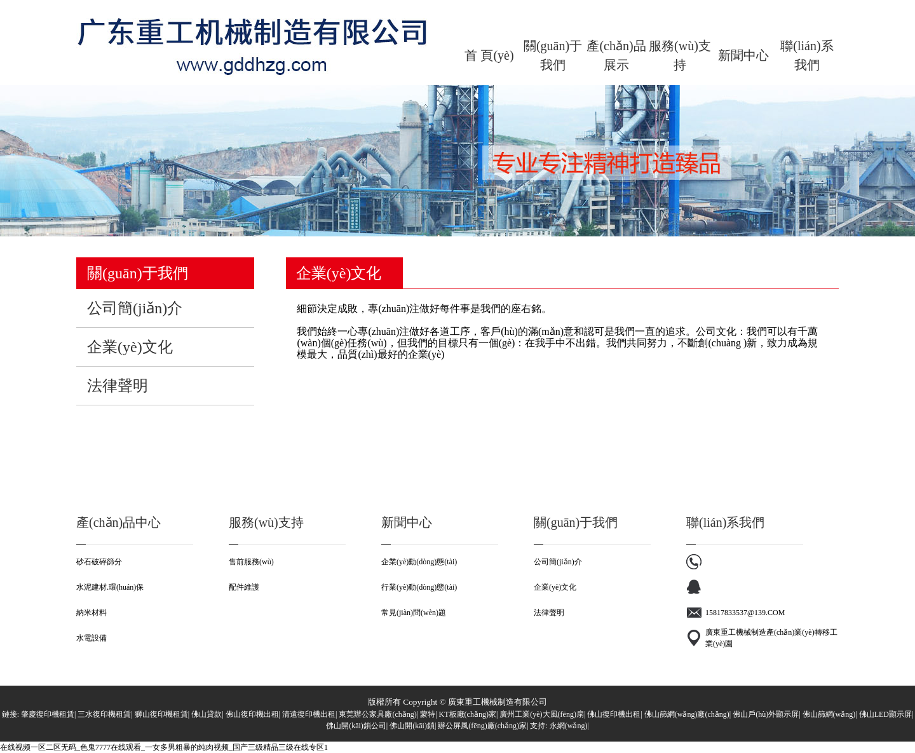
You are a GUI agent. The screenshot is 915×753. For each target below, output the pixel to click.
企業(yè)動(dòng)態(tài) (419, 561)
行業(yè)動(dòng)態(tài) (419, 587)
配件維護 (244, 587)
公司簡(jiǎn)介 (558, 561)
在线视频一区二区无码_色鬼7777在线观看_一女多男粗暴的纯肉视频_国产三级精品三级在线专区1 (164, 747)
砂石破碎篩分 (99, 561)
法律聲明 (549, 612)
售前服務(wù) (251, 561)
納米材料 (91, 612)
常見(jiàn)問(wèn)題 (413, 612)
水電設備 (91, 638)
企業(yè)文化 (555, 587)
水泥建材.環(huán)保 (110, 587)
